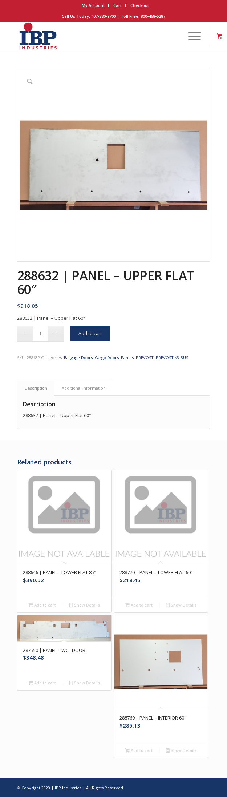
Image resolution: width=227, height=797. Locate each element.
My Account (93, 5)
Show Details (84, 604)
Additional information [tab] (84, 388)
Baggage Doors (78, 357)
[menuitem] (93, 5)
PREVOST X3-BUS (172, 357)
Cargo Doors (107, 357)
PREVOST (145, 357)
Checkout (139, 5)
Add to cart (90, 333)
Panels (127, 357)
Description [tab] (36, 388)
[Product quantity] (40, 334)
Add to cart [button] (42, 604)
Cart (117, 5)
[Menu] (191, 36)
